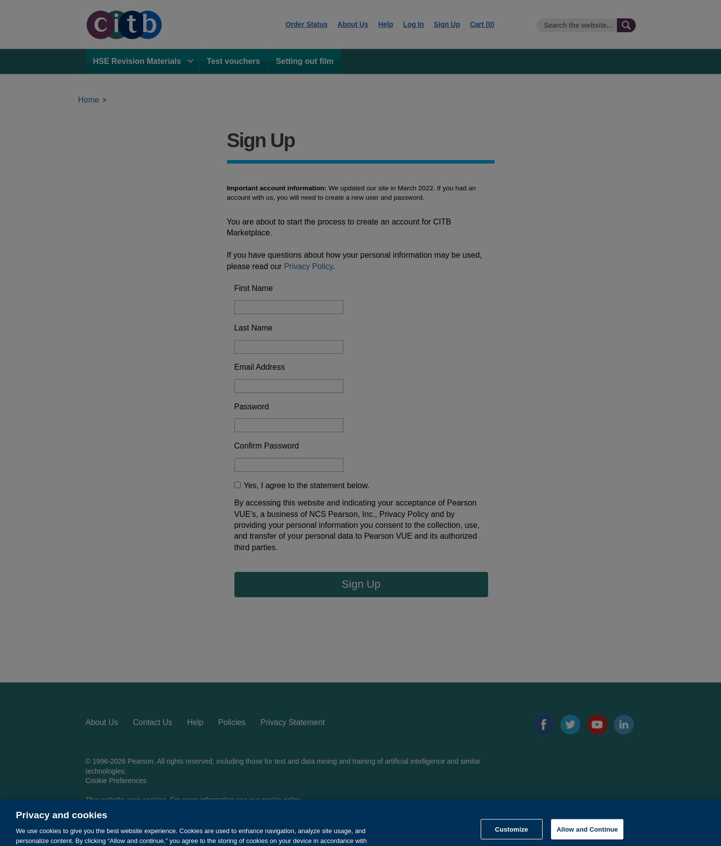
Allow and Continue (587, 834)
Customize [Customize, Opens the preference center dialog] (511, 834)
